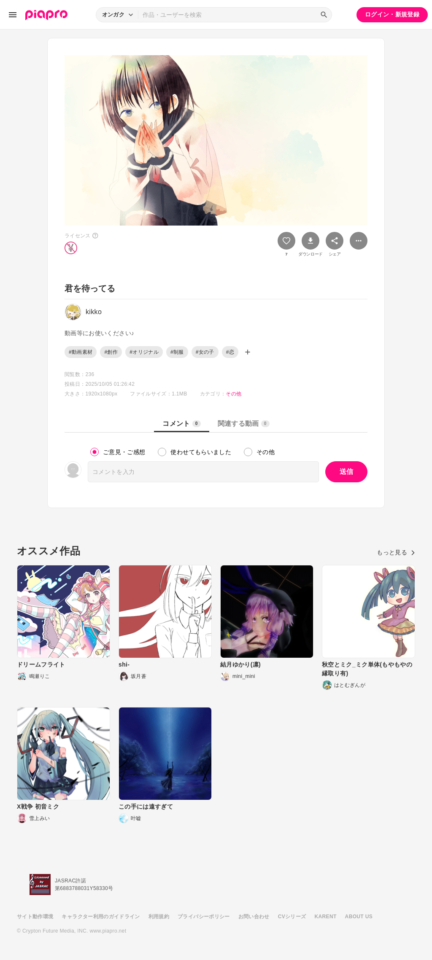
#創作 (111, 352)
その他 (233, 394)
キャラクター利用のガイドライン (101, 917)
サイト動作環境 (35, 917)
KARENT (326, 917)
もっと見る (396, 552)
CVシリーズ (292, 917)
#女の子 (205, 352)
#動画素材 (80, 352)
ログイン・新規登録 (392, 14)
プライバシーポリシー (204, 917)
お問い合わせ (254, 917)
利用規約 (158, 917)
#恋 (230, 352)
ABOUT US (359, 917)
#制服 (177, 352)
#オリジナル (144, 352)
